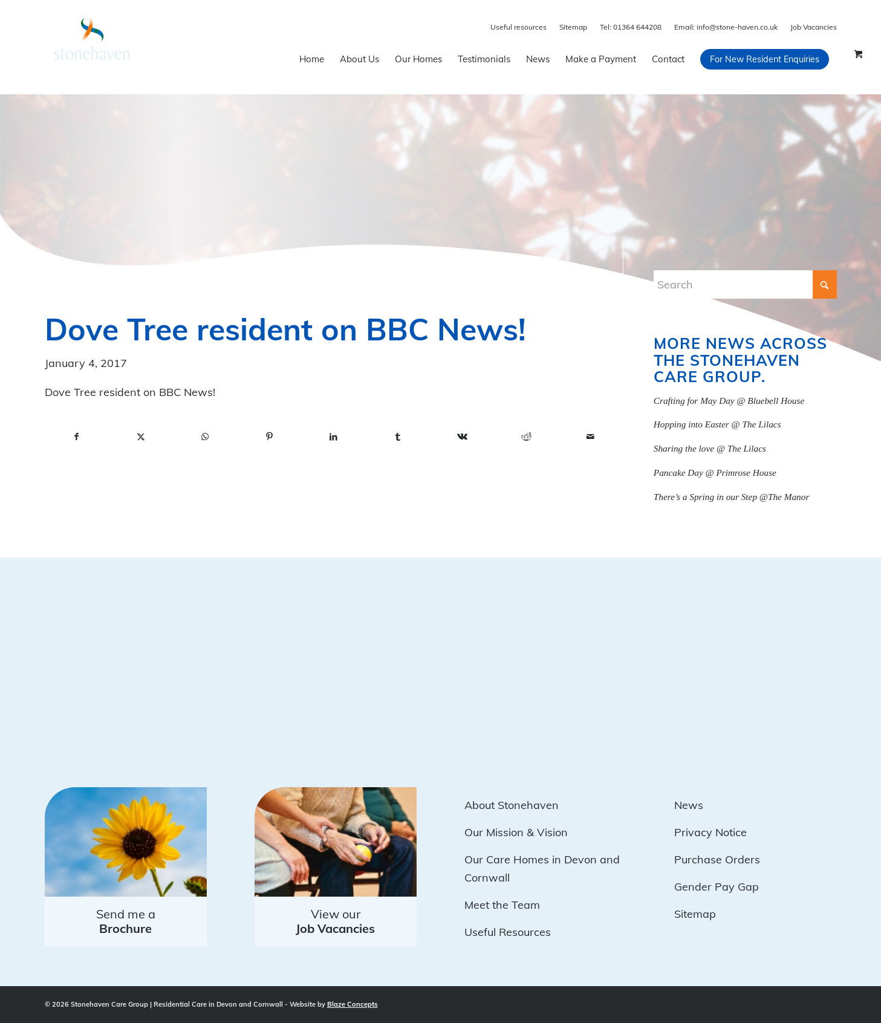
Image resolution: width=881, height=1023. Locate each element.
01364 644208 (631, 26)
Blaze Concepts (352, 1004)
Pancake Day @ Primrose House (715, 472)
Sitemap (573, 26)
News (688, 805)
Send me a (125, 921)
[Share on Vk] (462, 437)
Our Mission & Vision (516, 832)
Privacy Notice (710, 832)
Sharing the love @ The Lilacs (710, 448)
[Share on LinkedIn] (334, 437)
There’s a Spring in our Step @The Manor (732, 497)
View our (335, 921)
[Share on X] (141, 437)
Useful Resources (507, 932)
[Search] (745, 284)
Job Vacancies (813, 26)
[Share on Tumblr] (398, 437)
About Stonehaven (511, 805)
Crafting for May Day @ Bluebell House (729, 400)
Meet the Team (502, 905)
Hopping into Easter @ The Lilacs (717, 424)
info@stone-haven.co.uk (726, 26)
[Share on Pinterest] (269, 437)
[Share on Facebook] (77, 437)
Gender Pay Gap (716, 887)
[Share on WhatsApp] (205, 437)
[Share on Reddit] (526, 437)
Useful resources (518, 26)
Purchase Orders (717, 859)
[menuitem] (311, 59)
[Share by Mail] (591, 437)
